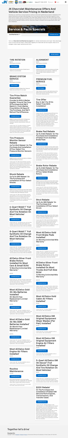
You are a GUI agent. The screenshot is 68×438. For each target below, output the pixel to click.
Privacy (25, 434)
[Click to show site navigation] (65, 2)
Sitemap (22, 434)
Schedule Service (54, 34)
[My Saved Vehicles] (56, 2)
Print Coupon (14, 66)
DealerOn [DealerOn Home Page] (18, 434)
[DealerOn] (11, 433)
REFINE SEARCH (55, 54)
